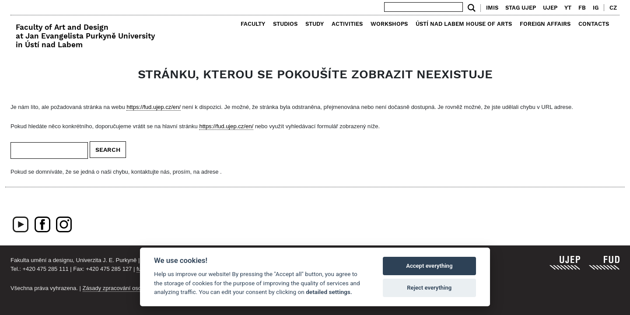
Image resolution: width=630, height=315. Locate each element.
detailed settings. (329, 291)
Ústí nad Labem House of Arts (464, 24)
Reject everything (429, 287)
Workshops (389, 24)
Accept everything (429, 265)
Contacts (593, 24)
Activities (347, 24)
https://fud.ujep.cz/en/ (153, 107)
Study (314, 24)
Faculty (253, 24)
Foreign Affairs (545, 24)
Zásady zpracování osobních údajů (127, 288)
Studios (285, 24)
